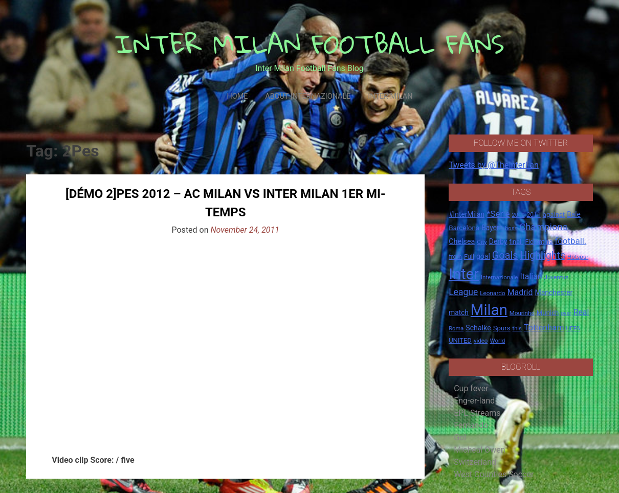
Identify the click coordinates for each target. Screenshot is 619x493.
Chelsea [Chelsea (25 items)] (462, 241)
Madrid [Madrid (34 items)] (520, 292)
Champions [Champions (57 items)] (543, 227)
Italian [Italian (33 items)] (531, 276)
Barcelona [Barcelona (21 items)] (464, 227)
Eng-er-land (474, 401)
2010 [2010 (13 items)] (518, 215)
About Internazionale (307, 96)
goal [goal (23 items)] (483, 256)
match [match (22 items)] (459, 312)
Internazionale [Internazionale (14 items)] (499, 277)
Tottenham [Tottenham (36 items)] (544, 327)
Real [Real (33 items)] (581, 312)
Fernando (471, 425)
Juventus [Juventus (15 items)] (556, 277)
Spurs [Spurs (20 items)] (502, 328)
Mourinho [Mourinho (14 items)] (522, 313)
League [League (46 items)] (463, 292)
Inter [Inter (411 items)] (464, 274)
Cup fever (471, 388)
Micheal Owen (479, 450)
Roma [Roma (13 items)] (456, 328)
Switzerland (475, 462)
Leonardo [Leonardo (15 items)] (492, 293)
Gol (460, 437)
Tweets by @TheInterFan (494, 165)
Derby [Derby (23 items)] (498, 241)
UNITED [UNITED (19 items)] (460, 340)
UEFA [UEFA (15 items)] (573, 328)
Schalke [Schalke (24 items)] (478, 328)
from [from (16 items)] (455, 256)
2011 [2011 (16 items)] (533, 214)
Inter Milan (390, 96)
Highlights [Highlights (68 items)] (543, 255)
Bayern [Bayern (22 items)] (492, 227)
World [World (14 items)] (497, 340)
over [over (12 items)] (566, 313)
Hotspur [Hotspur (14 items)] (577, 256)
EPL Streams (477, 413)
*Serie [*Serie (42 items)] (498, 214)
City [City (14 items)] (482, 241)
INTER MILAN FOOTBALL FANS (309, 43)
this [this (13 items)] (517, 328)
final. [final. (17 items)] (516, 241)
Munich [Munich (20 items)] (548, 313)
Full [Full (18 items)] (469, 256)
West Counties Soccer (494, 474)
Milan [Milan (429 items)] (489, 310)
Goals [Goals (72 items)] (505, 255)
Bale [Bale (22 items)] (574, 214)
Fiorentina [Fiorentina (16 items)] (538, 241)
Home (237, 96)
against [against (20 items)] (554, 214)
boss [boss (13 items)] (511, 228)
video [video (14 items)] (481, 340)
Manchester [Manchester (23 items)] (553, 292)
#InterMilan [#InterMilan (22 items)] (466, 214)
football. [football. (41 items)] (570, 241)
